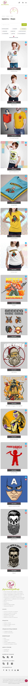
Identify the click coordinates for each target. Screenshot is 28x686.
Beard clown (14, 539)
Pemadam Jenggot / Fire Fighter (14, 405)
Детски (13, 33)
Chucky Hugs (14, 472)
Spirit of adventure (14, 171)
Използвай (14, 68)
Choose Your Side (14, 338)
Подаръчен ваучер (8, 631)
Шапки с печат (7, 622)
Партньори (6, 639)
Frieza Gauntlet (14, 439)
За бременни (5, 33)
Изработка (6, 649)
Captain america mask (14, 506)
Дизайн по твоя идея (9, 615)
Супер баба (14, 205)
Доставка (6, 651)
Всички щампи (5, 28)
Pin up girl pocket (14, 138)
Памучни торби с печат (9, 624)
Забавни (14, 28)
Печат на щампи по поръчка (10, 613)
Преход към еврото (8, 606)
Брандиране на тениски (9, 614)
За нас (5, 601)
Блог (5, 638)
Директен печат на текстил (11, 617)
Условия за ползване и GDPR (10, 644)
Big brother (14, 104)
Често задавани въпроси (9, 642)
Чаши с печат (7, 625)
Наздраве (4, 31)
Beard (14, 573)
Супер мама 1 (14, 272)
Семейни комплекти (8, 632)
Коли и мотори (22, 31)
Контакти (6, 603)
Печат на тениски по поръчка (11, 611)
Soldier (14, 305)
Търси (24, 24)
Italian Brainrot (21, 33)
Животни (12, 31)
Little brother (14, 71)
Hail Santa (14, 372)
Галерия (5, 641)
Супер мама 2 (14, 238)
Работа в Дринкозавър (9, 604)
